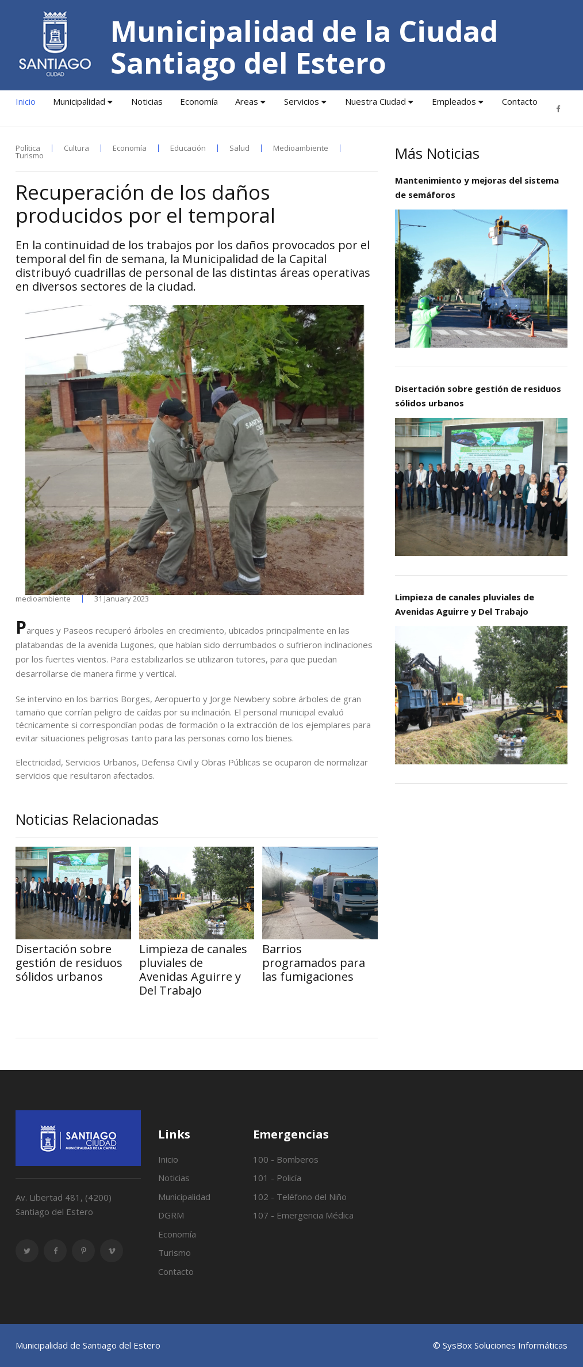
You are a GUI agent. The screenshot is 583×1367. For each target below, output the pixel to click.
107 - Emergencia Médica (303, 1215)
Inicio (26, 101)
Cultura (76, 148)
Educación (188, 148)
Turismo (30, 155)
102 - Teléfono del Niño (300, 1196)
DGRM (171, 1215)
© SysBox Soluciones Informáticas (500, 1345)
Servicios (301, 101)
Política (28, 148)
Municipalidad (79, 101)
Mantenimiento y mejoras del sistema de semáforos (477, 187)
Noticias (147, 101)
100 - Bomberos (286, 1159)
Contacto (520, 101)
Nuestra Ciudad (375, 101)
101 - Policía (277, 1177)
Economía (199, 101)
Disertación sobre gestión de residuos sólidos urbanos (478, 396)
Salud (239, 148)
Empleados (454, 101)
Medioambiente (300, 148)
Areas (246, 101)
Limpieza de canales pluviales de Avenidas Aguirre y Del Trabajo (464, 604)
